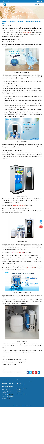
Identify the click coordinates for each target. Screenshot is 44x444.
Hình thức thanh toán (20, 385)
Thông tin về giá (20, 391)
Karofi (25, 88)
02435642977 (10, 394)
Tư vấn (8, 12)
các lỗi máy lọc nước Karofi (18, 252)
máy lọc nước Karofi (30, 267)
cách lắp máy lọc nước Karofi (19, 205)
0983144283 (8, 398)
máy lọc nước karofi (6, 372)
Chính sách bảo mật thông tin (22, 393)
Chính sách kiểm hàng (21, 383)
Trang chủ (4, 12)
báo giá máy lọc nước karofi (16, 372)
